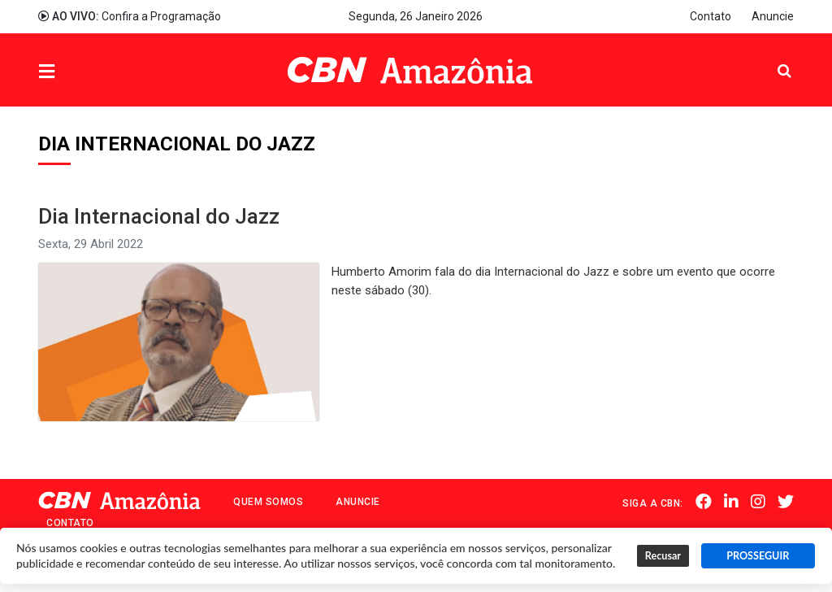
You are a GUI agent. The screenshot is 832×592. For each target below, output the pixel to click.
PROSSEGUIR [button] (757, 556)
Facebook (704, 501)
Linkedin (731, 501)
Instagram (758, 501)
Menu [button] (79, 72)
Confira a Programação (129, 16)
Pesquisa (771, 58)
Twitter (786, 501)
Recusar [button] (663, 556)
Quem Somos (268, 501)
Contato (710, 16)
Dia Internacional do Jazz (159, 216)
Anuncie (773, 16)
